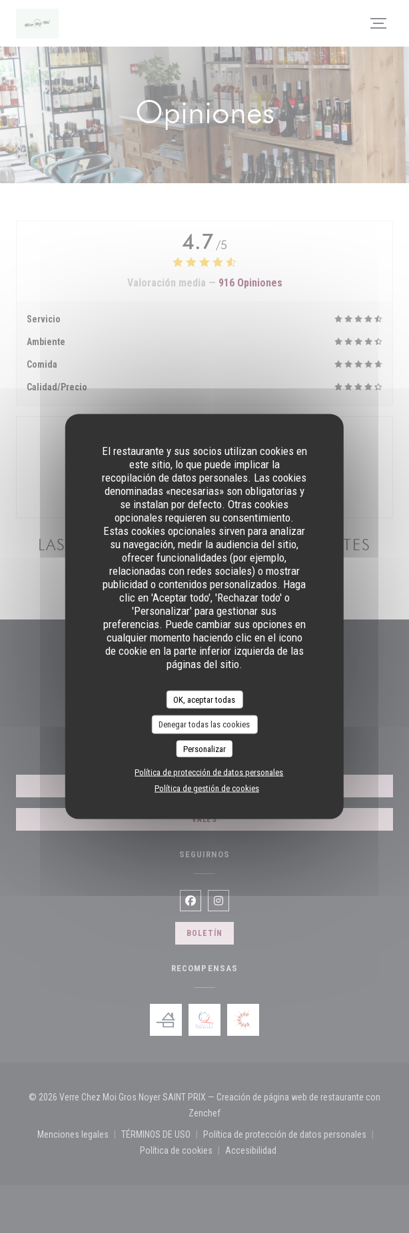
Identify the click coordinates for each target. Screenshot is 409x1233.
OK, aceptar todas (204, 699)
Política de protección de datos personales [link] (209, 772)
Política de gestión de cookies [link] (207, 788)
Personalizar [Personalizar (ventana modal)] (204, 748)
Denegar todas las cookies (204, 724)
